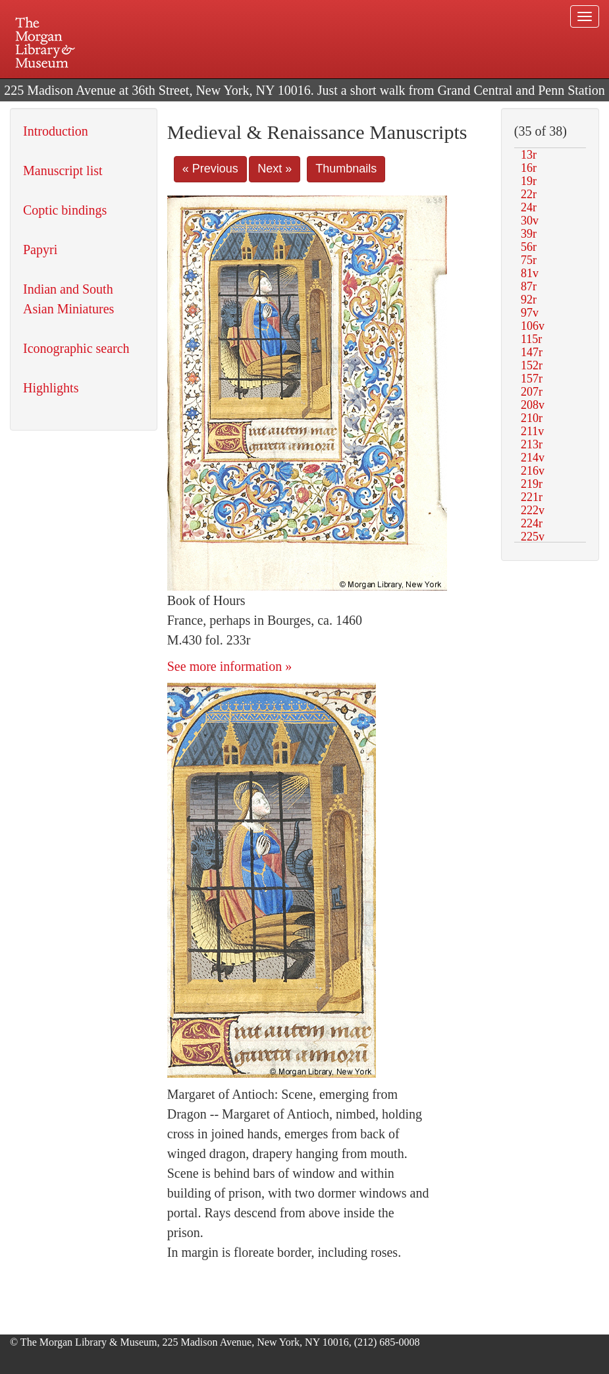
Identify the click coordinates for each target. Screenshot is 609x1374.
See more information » (229, 666)
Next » (274, 168)
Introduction (55, 131)
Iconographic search (76, 348)
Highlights (50, 388)
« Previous (210, 168)
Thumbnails (346, 168)
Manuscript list (63, 170)
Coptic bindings (65, 210)
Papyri (40, 249)
